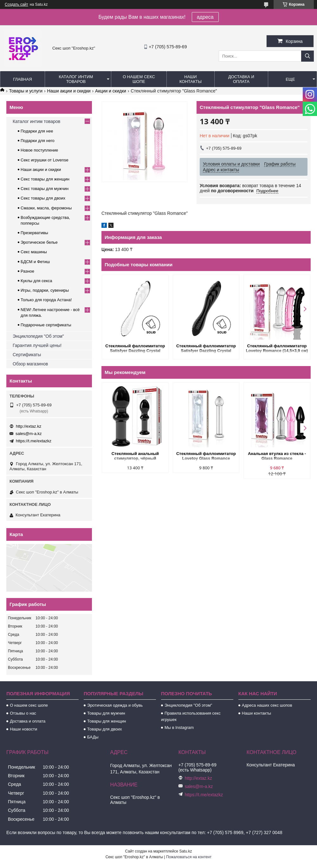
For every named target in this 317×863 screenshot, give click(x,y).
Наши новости (23, 729)
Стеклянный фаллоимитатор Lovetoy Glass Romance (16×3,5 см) (206, 456)
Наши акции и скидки (69, 90)
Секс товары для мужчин (44, 188)
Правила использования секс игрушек (191, 716)
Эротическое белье (39, 242)
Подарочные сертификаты (46, 325)
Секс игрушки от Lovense (44, 160)
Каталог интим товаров (76, 79)
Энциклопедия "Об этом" (38, 336)
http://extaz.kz (28, 426)
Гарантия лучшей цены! (37, 345)
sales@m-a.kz (29, 433)
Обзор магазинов (30, 363)
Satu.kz (185, 851)
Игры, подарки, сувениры (45, 290)
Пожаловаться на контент (188, 857)
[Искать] (307, 56)
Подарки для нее (37, 131)
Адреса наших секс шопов (267, 705)
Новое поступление (39, 150)
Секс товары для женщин (45, 179)
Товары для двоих (104, 729)
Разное (27, 271)
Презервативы (34, 232)
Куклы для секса (36, 280)
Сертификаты (27, 354)
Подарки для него (38, 140)
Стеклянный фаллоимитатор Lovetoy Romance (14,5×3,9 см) (277, 348)
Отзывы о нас (23, 713)
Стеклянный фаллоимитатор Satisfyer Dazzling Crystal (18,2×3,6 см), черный (206, 348)
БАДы (93, 737)
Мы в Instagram (179, 727)
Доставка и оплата (241, 79)
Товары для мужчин (106, 713)
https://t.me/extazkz (33, 440)
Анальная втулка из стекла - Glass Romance (277, 456)
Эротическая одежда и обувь (115, 705)
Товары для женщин (106, 721)
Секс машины (34, 251)
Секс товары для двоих (43, 198)
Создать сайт (16, 4)
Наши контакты (190, 79)
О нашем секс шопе (139, 79)
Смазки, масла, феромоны (46, 208)
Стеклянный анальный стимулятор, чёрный (135, 456)
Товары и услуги (25, 90)
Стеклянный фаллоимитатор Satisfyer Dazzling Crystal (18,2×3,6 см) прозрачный (135, 348)
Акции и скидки (110, 90)
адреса (205, 17)
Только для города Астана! (46, 299)
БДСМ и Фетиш (35, 261)
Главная (22, 79)
